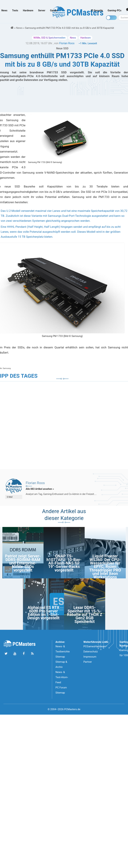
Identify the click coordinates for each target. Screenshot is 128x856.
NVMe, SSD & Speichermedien (50, 37)
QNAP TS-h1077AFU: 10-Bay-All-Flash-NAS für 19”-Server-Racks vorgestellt (63, 563)
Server (41, 10)
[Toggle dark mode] (111, 17)
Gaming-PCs (114, 10)
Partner (87, 661)
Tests (15, 10)
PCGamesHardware (94, 646)
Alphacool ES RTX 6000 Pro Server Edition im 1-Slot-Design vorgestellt (43, 612)
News (4, 10)
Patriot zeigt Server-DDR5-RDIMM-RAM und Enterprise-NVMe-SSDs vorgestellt (23, 563)
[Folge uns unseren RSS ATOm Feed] (32, 653)
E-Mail (10, 497)
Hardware (28, 10)
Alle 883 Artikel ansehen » (40, 489)
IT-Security (97, 10)
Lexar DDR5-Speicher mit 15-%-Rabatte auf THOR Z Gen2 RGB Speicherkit (84, 614)
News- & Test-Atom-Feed (62, 677)
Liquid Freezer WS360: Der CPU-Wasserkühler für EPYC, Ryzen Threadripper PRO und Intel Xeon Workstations (105, 566)
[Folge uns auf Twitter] (6, 653)
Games (54, 10)
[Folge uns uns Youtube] (14, 653)
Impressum (89, 656)
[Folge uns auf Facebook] (23, 653)
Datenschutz (90, 651)
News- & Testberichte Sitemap (63, 651)
